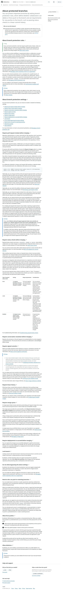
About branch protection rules (14, 40)
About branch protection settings (15, 99)
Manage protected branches (25, 5)
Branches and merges (13, 5)
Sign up (59, 2)
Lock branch (7, 118)
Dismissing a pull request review (30, 189)
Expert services (29, 588)
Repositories (5, 5)
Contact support (6, 582)
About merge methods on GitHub (33, 380)
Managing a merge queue (17, 436)
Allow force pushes (8, 124)
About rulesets (9, 95)
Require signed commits (10, 111)
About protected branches (37, 5)
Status (20, 588)
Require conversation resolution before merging (15, 110)
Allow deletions (7, 125)
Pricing (23, 588)
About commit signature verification (18, 351)
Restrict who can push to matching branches (14, 122)
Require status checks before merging (13, 108)
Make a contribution (38, 573)
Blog (34, 588)
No (10, 570)
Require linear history (9, 113)
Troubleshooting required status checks (29, 332)
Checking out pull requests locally (30, 378)
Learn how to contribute (36, 575)
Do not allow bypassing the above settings (14, 120)
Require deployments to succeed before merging (15, 117)
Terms (12, 588)
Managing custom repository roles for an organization (22, 71)
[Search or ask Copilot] (37, 2)
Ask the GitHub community (8, 581)
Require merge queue (9, 115)
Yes (5, 570)
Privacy (16, 588)
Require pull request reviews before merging (14, 106)
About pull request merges (15, 393)
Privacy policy (4, 572)
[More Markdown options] (58, 12)
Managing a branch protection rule (17, 80)
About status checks (24, 50)
